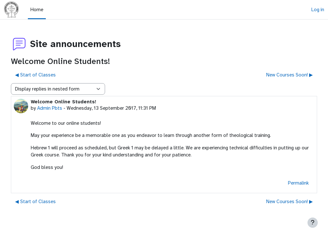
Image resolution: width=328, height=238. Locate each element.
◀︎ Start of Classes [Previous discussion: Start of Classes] (47, 75)
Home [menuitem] (36, 9)
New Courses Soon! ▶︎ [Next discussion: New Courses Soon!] (277, 75)
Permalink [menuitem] (286, 183)
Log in (317, 9)
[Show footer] (313, 223)
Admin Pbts (61, 108)
